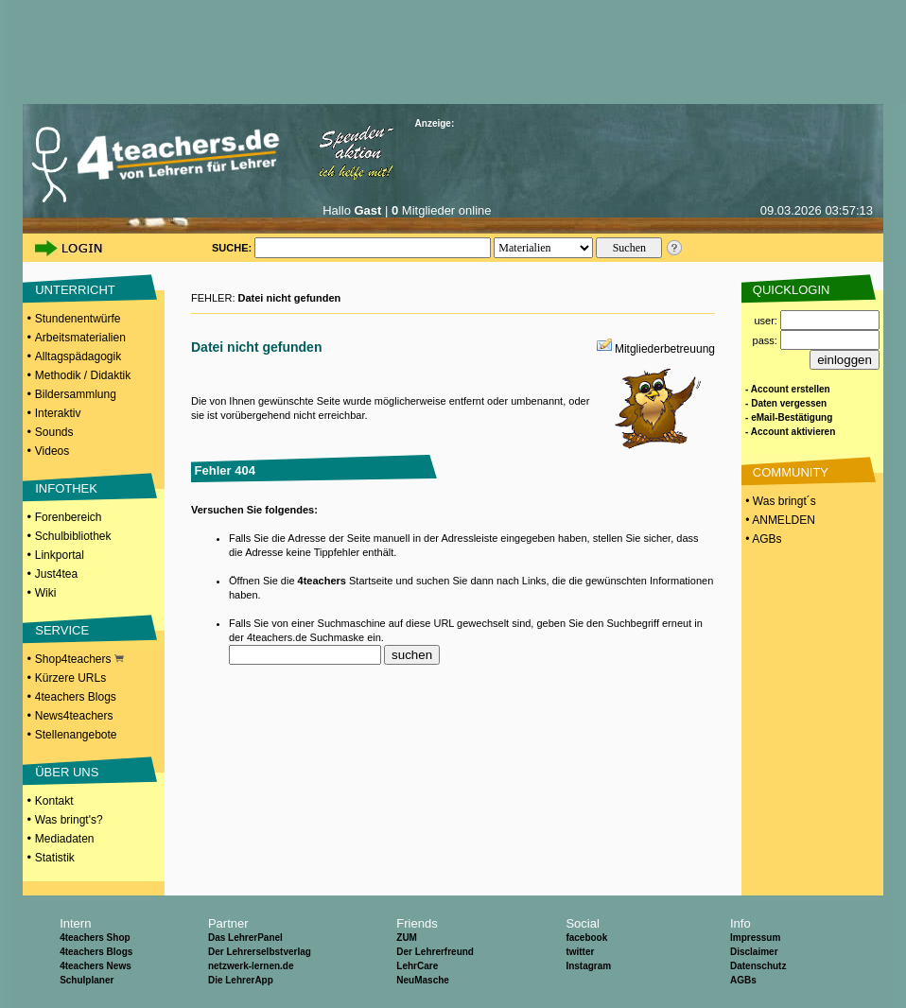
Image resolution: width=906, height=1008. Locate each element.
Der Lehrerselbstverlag (259, 952)
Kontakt (54, 801)
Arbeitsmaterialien (80, 337)
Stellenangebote (76, 734)
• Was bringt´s (779, 501)
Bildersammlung (75, 394)
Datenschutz (758, 966)
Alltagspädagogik (78, 356)
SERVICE (62, 630)
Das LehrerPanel (245, 937)
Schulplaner (86, 980)
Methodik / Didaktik (83, 375)
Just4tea (56, 574)
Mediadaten (65, 838)
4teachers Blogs (75, 697)
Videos (52, 451)
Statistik (55, 857)
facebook (586, 937)
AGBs (743, 980)
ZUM (406, 937)
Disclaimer (754, 952)
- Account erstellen (787, 389)
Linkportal (59, 555)
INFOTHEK (66, 488)
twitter (580, 952)
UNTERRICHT (75, 290)
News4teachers (74, 715)
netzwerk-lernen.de (251, 966)
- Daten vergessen (786, 403)
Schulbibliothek (73, 536)
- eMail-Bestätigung (788, 417)
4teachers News (95, 966)
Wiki (46, 593)
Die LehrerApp (240, 980)
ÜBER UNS (66, 772)
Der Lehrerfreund (435, 952)
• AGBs (762, 539)
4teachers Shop (95, 937)
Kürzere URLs (70, 678)
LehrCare (417, 966)
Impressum (755, 937)
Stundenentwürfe (78, 318)
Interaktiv (58, 413)
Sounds (54, 432)
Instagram (588, 966)
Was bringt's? (69, 819)
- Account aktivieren (790, 431)
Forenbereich (68, 517)
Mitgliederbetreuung (665, 349)
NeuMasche (422, 980)
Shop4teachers (79, 659)
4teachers (322, 580)
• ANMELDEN (778, 520)
